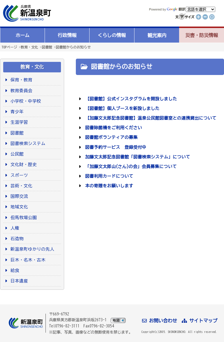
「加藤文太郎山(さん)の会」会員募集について (130, 166)
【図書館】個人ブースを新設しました (121, 108)
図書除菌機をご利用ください (112, 127)
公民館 (16, 154)
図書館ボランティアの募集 (110, 137)
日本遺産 (18, 281)
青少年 (16, 111)
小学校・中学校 (24, 101)
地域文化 (18, 207)
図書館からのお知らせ (73, 47)
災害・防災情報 (201, 35)
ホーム (22, 35)
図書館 (47, 47)
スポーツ (18, 175)
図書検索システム (27, 143)
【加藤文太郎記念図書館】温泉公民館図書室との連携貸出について (149, 118)
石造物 (16, 238)
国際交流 (18, 196)
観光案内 (157, 35)
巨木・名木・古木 (27, 260)
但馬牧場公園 (22, 217)
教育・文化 (29, 47)
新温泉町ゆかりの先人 (31, 249)
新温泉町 (26, 13)
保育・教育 (20, 80)
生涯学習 (18, 122)
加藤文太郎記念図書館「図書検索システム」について (136, 157)
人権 (13, 228)
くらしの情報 (112, 35)
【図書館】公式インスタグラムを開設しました (130, 99)
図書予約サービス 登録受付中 (114, 147)
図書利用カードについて (108, 176)
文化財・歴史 (22, 164)
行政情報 (67, 35)
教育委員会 (20, 90)
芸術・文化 (20, 186)
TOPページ (9, 47)
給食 (13, 270)
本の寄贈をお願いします (108, 186)
